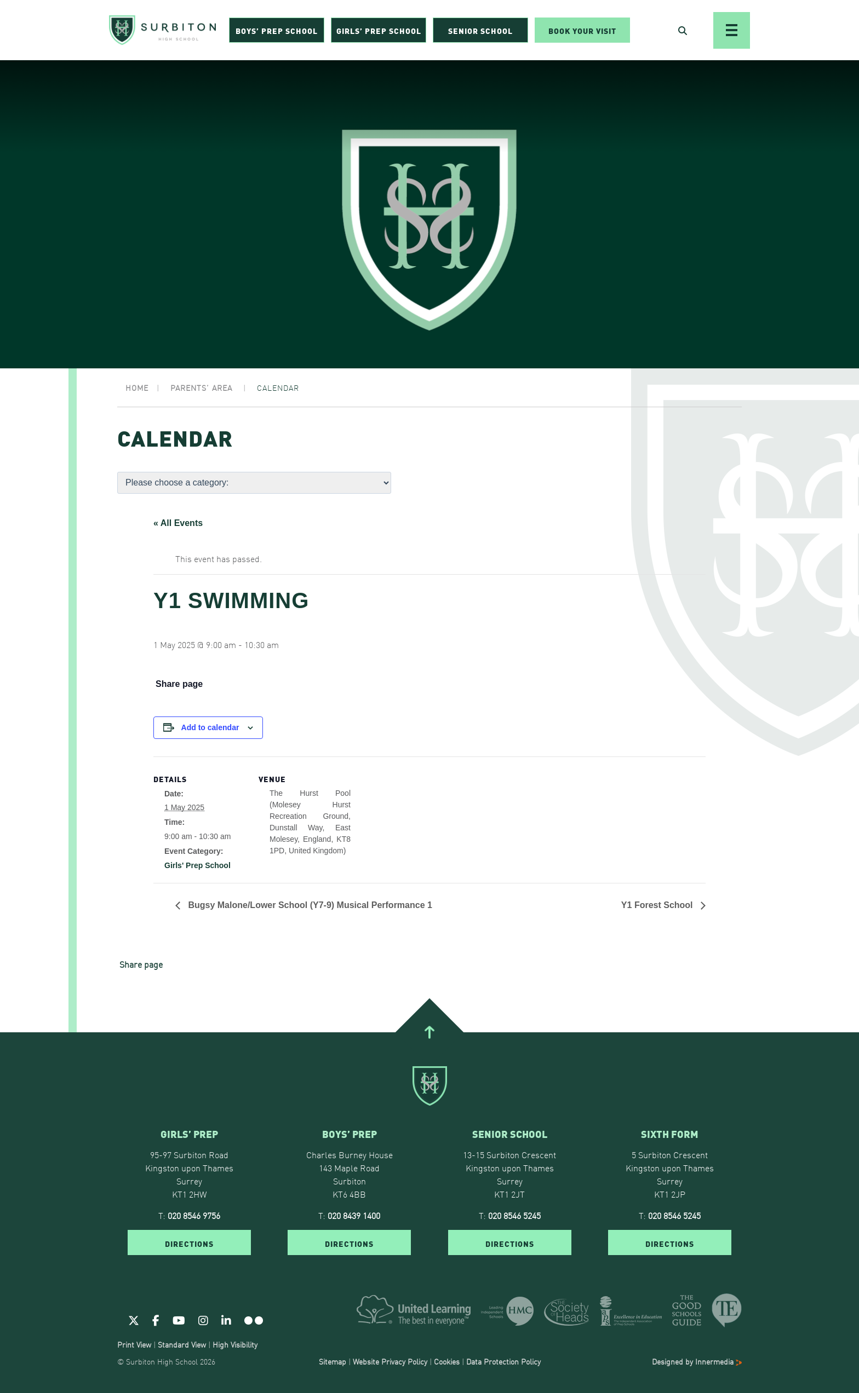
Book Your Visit (582, 30)
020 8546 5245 (514, 1215)
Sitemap (332, 1361)
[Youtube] (179, 1319)
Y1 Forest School (658, 905)
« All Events (178, 523)
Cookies (447, 1361)
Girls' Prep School (197, 865)
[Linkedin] (226, 1319)
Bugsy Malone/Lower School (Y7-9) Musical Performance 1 (309, 905)
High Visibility (235, 1344)
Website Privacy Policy (390, 1361)
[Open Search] (682, 30)
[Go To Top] (429, 1032)
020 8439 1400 (354, 1215)
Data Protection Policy (503, 1361)
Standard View (182, 1344)
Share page (179, 684)
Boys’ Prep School (277, 30)
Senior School (480, 30)
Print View (134, 1344)
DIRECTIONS (189, 1243)
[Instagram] (203, 1319)
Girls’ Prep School (378, 30)
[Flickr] (253, 1319)
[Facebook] (155, 1319)
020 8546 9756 (194, 1215)
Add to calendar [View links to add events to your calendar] (210, 727)
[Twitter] (133, 1319)
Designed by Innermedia (697, 1361)
